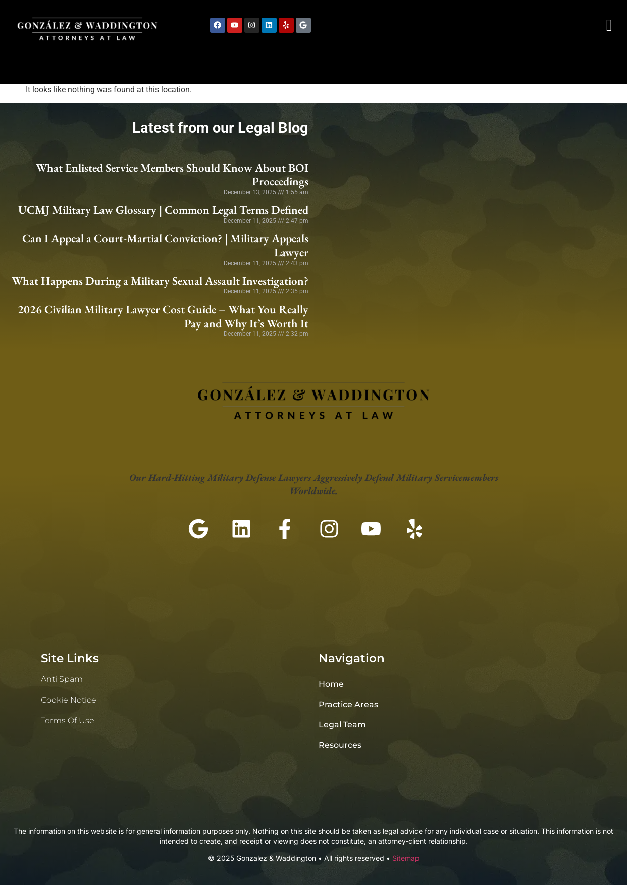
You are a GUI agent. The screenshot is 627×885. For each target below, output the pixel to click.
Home (331, 684)
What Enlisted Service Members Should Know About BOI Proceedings (172, 174)
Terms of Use (67, 720)
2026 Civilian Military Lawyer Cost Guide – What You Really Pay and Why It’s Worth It (163, 316)
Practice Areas (348, 704)
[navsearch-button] (609, 25)
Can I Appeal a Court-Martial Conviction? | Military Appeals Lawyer (165, 245)
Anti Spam (62, 679)
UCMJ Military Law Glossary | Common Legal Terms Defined (163, 209)
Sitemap (406, 858)
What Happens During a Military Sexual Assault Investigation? (160, 280)
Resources (340, 745)
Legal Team (342, 724)
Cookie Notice (68, 700)
